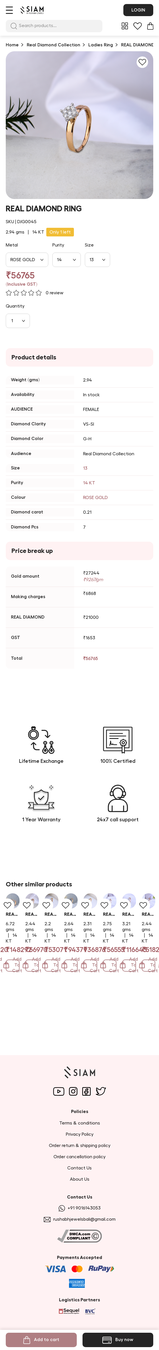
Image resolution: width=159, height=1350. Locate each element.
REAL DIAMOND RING (28, 986)
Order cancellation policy (79, 1156)
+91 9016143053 (79, 1208)
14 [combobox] (59, 259)
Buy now (117, 1340)
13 (85, 468)
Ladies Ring (100, 45)
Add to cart (41, 1340)
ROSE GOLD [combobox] (22, 259)
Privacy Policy (79, 1134)
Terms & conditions (79, 1123)
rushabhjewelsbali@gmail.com (80, 1219)
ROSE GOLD (95, 497)
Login (138, 10)
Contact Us (79, 1168)
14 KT (89, 483)
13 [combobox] (91, 259)
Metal (12, 245)
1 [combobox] (12, 320)
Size (89, 245)
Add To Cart (45, 1019)
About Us (79, 1179)
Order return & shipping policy (79, 1145)
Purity (58, 245)
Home (12, 45)
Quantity (15, 306)
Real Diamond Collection (53, 45)
